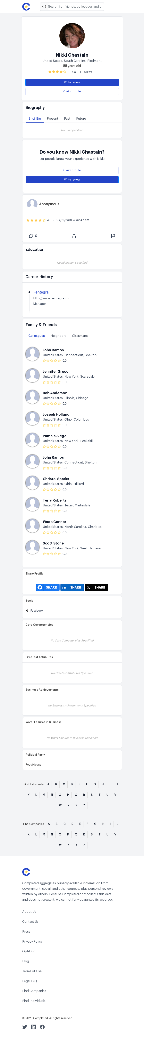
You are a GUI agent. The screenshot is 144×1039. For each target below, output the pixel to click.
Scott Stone (53, 543)
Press (26, 931)
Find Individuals (34, 1001)
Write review (72, 82)
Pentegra (40, 292)
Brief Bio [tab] (35, 118)
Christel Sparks (56, 479)
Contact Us (30, 921)
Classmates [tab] (80, 335)
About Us (29, 911)
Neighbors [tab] (58, 335)
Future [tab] (81, 118)
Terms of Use (32, 971)
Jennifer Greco (56, 371)
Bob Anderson (55, 393)
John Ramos (53, 350)
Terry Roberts (55, 500)
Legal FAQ (29, 981)
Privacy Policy (32, 941)
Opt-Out (28, 951)
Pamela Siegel (55, 436)
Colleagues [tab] (37, 335)
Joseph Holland (56, 414)
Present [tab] (52, 118)
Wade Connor (54, 522)
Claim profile (72, 91)
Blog (25, 961)
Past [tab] (67, 118)
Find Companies (34, 991)
